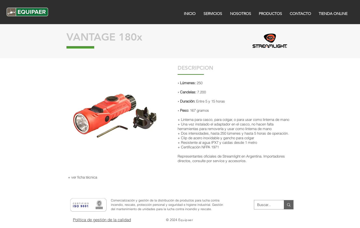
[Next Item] (154, 115)
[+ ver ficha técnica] (82, 177)
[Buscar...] (265, 204)
